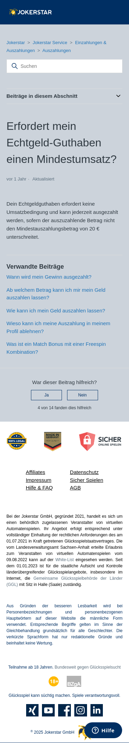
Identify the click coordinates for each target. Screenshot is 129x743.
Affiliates (35, 472)
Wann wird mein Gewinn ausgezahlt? (49, 277)
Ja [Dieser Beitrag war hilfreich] (46, 395)
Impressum (38, 480)
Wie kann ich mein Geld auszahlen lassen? (56, 310)
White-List (64, 559)
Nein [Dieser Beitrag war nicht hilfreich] (82, 395)
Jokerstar (16, 42)
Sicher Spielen (86, 480)
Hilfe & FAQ (39, 488)
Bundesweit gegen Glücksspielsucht (88, 667)
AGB (75, 488)
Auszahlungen (56, 50)
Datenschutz (84, 472)
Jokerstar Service (50, 42)
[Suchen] (65, 66)
